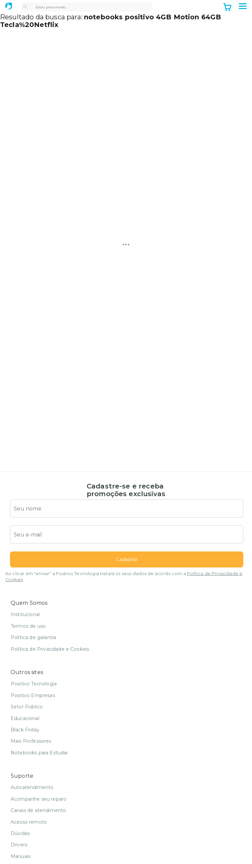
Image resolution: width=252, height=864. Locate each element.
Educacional (25, 718)
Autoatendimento (32, 787)
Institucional (25, 614)
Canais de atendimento (38, 810)
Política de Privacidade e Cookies (50, 649)
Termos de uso (28, 626)
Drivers (19, 845)
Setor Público (27, 707)
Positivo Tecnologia (34, 684)
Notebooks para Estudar (39, 753)
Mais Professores (31, 741)
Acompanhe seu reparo (38, 799)
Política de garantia (33, 637)
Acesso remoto (29, 822)
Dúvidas (20, 833)
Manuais (20, 856)
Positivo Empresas (33, 695)
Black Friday (25, 730)
